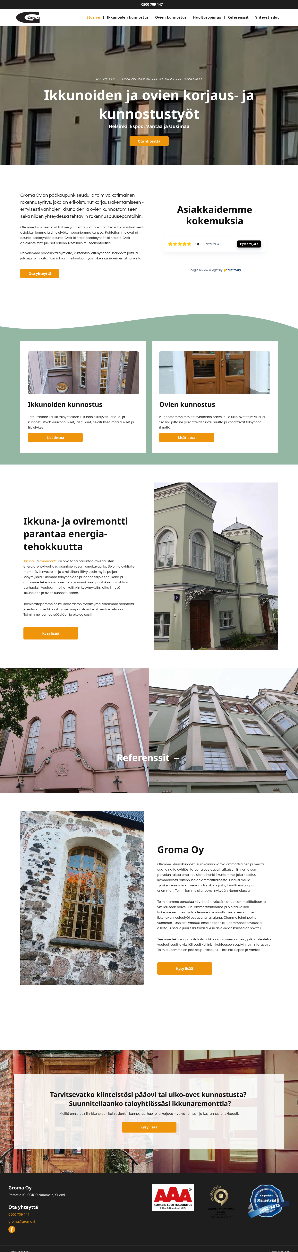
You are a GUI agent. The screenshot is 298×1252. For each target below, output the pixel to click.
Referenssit (143, 757)
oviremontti (48, 561)
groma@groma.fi (21, 1221)
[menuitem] (94, 17)
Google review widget (203, 270)
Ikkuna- (29, 561)
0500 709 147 (19, 1214)
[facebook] (11, 1230)
